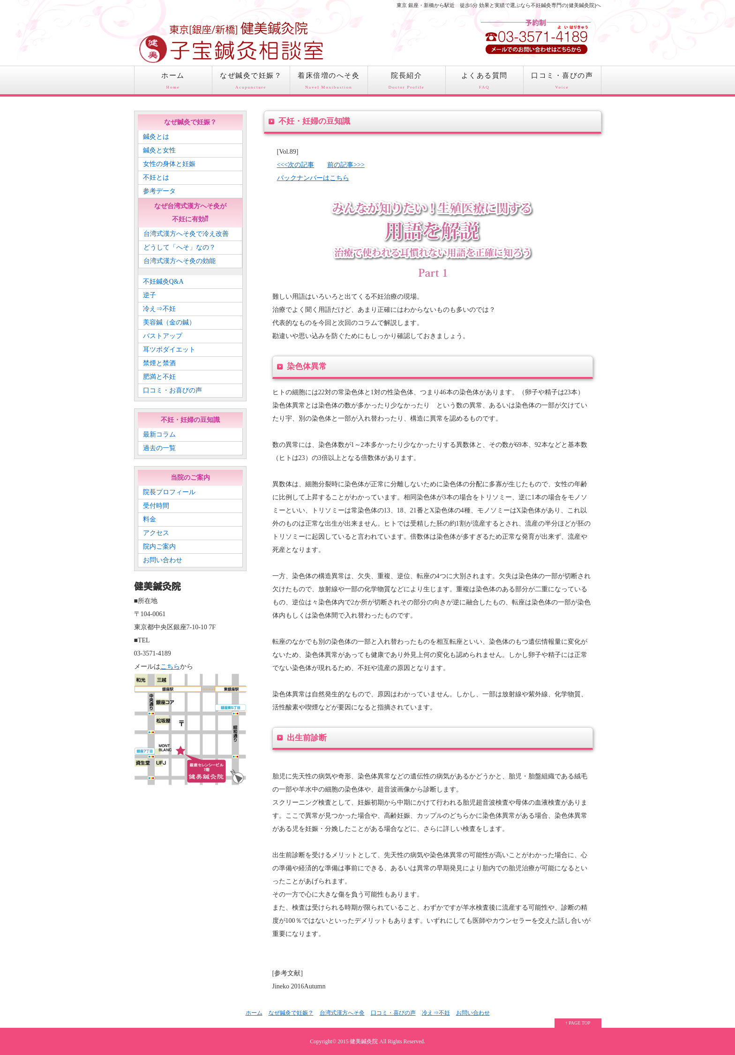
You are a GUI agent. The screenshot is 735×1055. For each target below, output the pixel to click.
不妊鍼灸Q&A (163, 281)
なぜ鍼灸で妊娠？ (251, 83)
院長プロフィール (169, 492)
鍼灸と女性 (159, 150)
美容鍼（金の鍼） (169, 322)
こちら (170, 666)
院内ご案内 (159, 546)
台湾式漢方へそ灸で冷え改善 (186, 233)
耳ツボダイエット (169, 349)
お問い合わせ (162, 560)
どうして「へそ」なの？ (179, 247)
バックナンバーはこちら (313, 177)
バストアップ (162, 335)
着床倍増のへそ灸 (329, 83)
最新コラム (159, 434)
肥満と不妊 (159, 376)
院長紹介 (406, 83)
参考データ (159, 191)
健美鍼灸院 (364, 1042)
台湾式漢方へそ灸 (342, 1013)
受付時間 (156, 505)
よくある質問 (484, 83)
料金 (149, 519)
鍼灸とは (156, 136)
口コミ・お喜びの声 (172, 390)
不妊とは (156, 177)
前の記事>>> (346, 164)
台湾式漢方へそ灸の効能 (179, 260)
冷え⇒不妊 (159, 308)
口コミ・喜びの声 (562, 83)
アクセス (156, 532)
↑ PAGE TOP (578, 1022)
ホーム (173, 83)
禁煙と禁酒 (159, 363)
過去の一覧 (159, 448)
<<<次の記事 (296, 164)
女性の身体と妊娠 (169, 163)
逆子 (149, 295)
